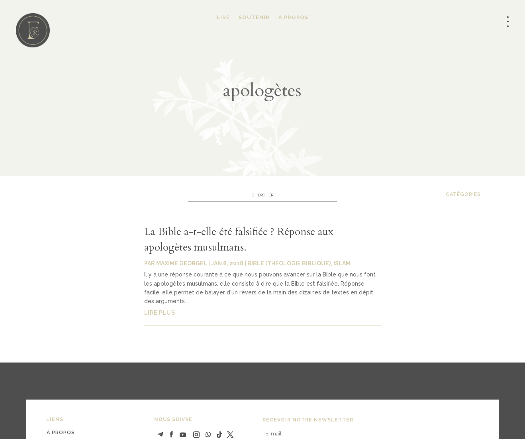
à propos (61, 432)
